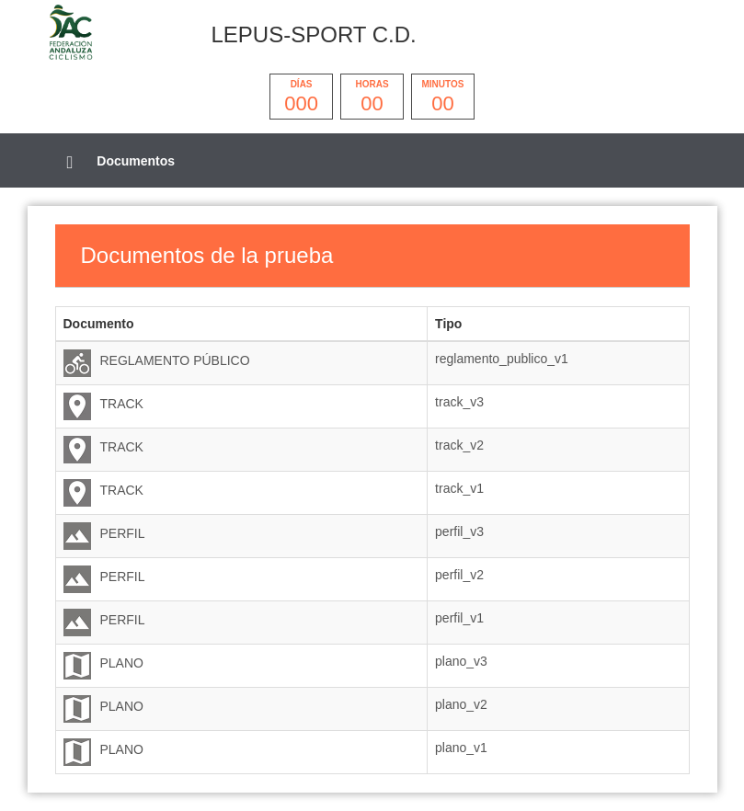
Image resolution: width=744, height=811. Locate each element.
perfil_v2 (459, 574)
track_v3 (459, 401)
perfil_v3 (459, 531)
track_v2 (459, 445)
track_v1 (459, 488)
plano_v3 (461, 661)
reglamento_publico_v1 (501, 358)
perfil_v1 (459, 618)
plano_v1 (461, 747)
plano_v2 (461, 704)
